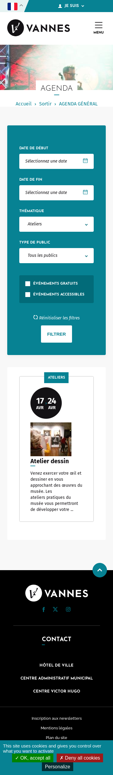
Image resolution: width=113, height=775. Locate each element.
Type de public (34, 242)
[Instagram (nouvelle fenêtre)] (68, 610)
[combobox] (56, 224)
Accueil (24, 104)
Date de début (33, 148)
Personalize (57, 766)
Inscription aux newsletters (57, 718)
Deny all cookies (80, 757)
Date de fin (30, 180)
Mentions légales (56, 728)
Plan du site (56, 737)
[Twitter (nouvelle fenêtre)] (55, 610)
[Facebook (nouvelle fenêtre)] (44, 610)
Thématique (31, 211)
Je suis (71, 6)
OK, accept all (32, 757)
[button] (43, 609)
